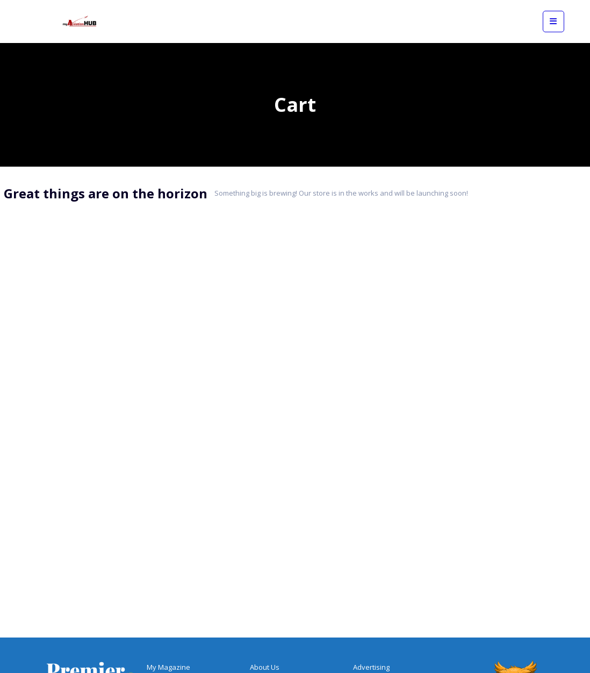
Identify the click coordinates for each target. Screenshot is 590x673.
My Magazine (168, 667)
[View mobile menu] (553, 21)
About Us (264, 667)
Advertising (371, 667)
